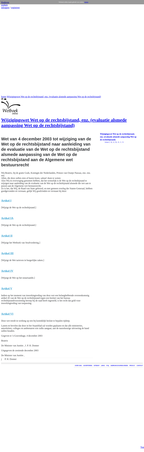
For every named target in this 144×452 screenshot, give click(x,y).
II (113, 142)
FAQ (107, 365)
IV (118, 142)
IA (111, 142)
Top (142, 444)
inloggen (5, 7)
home (3, 96)
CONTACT (140, 365)
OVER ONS (78, 365)
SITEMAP (96, 365)
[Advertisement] (9, 52)
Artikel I (107, 142)
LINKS (103, 365)
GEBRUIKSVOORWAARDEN (119, 365)
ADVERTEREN (87, 365)
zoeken (4, 5)
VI (123, 142)
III (116, 142)
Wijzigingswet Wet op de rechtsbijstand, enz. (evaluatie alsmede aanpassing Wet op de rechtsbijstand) (54, 96)
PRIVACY (132, 365)
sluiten (86, 2)
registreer (15, 7)
